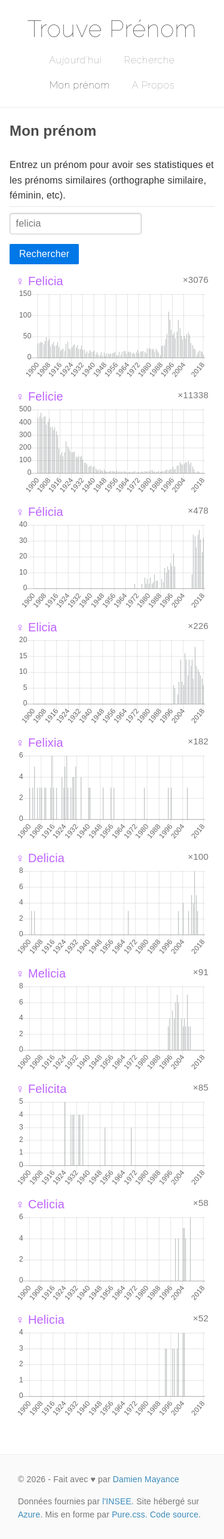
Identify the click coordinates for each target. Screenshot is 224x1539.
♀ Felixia (39, 742)
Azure (29, 1514)
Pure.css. (130, 1514)
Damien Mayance (146, 1479)
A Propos (153, 85)
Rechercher (44, 254)
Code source (174, 1514)
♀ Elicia (36, 627)
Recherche (149, 60)
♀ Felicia (39, 281)
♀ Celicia (40, 1204)
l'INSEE (116, 1501)
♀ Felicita (41, 1088)
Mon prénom (80, 85)
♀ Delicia (40, 858)
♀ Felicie (39, 396)
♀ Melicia (41, 973)
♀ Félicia (39, 511)
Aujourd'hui (75, 60)
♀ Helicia (40, 1319)
